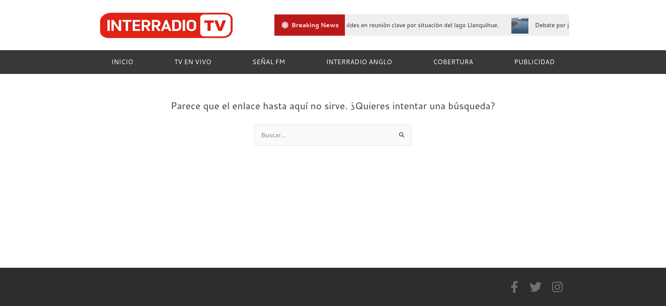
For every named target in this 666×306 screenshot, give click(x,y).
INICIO (122, 61)
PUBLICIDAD (534, 61)
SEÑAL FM (268, 61)
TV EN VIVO (192, 61)
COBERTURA (453, 61)
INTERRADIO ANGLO (359, 61)
